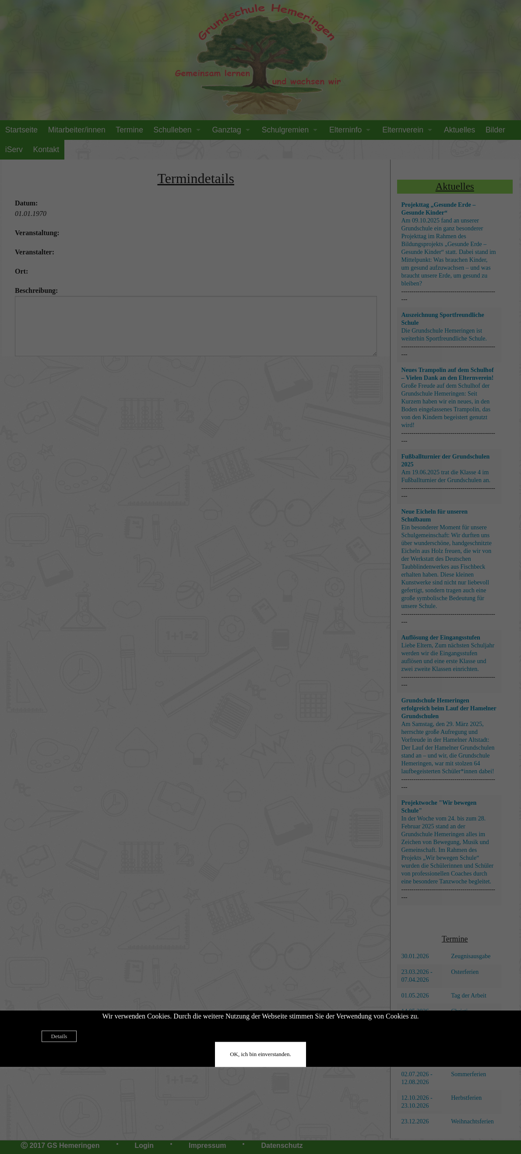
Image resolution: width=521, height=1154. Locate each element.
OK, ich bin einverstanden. (260, 1053)
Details (59, 1035)
